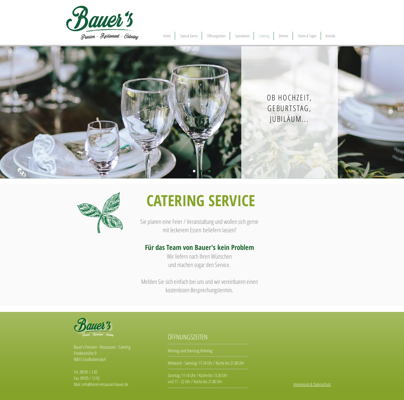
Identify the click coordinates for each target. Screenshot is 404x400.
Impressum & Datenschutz (312, 384)
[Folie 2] (202, 171)
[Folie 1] (194, 171)
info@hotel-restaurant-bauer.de (105, 384)
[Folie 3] (209, 171)
